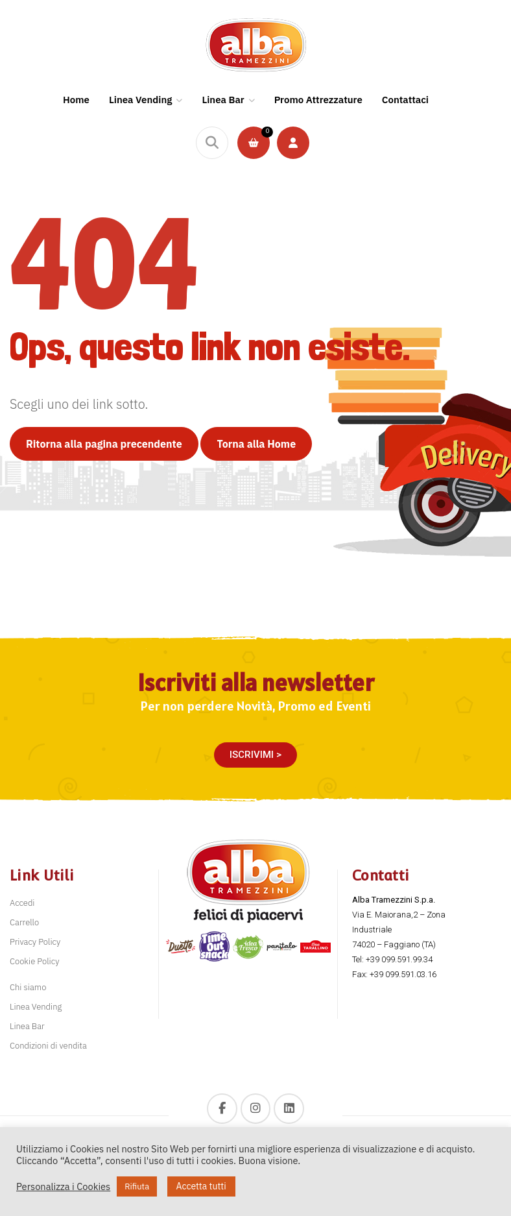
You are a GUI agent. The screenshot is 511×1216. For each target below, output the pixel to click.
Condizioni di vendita (48, 1045)
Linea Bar (27, 1026)
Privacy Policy (35, 941)
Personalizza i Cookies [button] (63, 1187)
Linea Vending (36, 1006)
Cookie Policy (34, 961)
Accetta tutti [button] (201, 1186)
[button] (255, 755)
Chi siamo (28, 987)
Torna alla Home (256, 443)
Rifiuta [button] (137, 1186)
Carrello (24, 922)
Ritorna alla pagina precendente (104, 443)
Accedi (22, 902)
